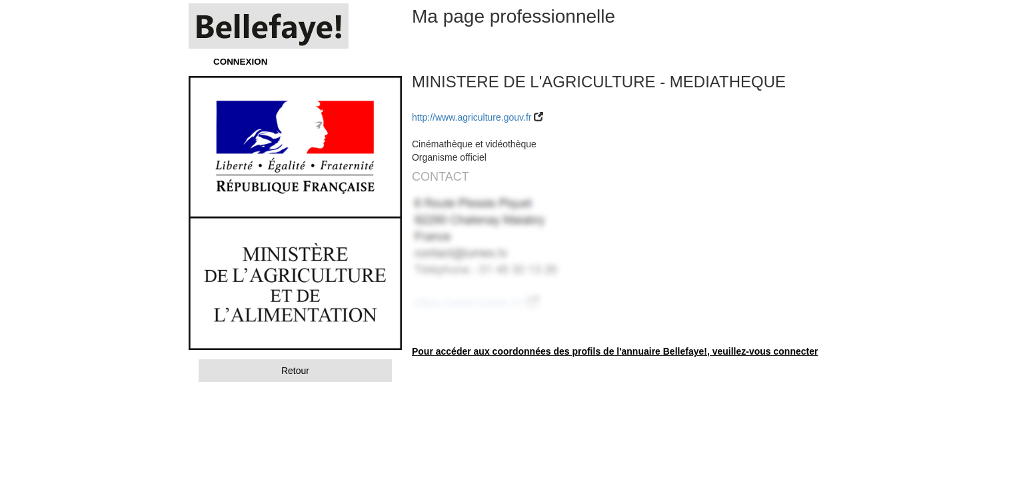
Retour (295, 370)
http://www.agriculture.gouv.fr (471, 117)
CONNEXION (240, 62)
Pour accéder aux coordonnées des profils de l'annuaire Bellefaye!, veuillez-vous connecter (615, 351)
